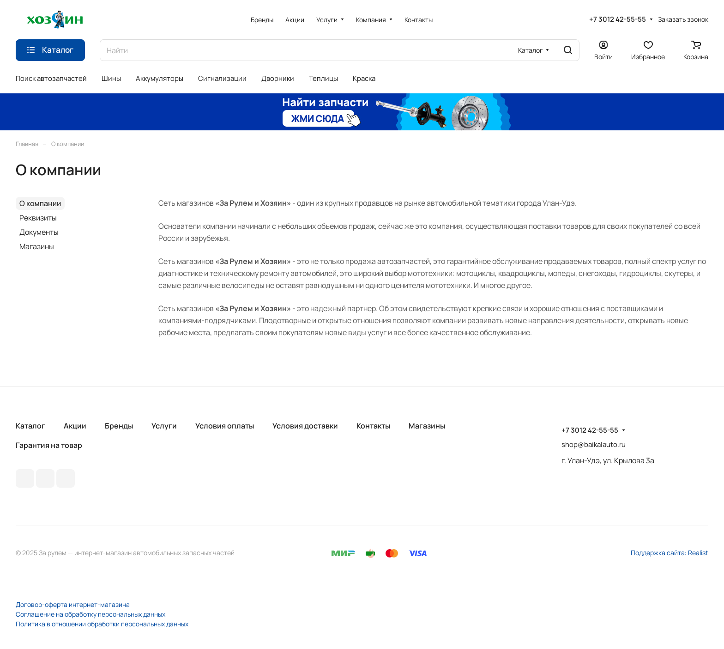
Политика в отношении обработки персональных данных (102, 623)
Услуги (164, 426)
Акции (75, 426)
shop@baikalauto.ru (593, 444)
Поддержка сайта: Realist (669, 552)
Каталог (30, 426)
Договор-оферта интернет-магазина (73, 604)
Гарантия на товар (49, 445)
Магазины (36, 246)
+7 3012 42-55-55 (617, 19)
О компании (40, 203)
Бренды (119, 426)
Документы (39, 232)
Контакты (373, 426)
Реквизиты (38, 218)
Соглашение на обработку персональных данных (90, 614)
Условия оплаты (224, 426)
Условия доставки (305, 426)
